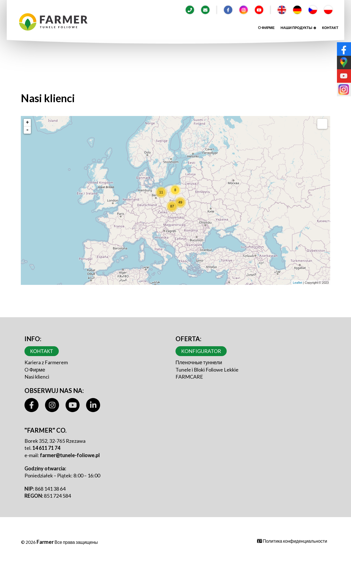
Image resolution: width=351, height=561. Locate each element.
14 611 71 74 (46, 448)
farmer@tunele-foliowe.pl (70, 455)
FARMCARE (189, 377)
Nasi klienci (36, 377)
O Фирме (266, 28)
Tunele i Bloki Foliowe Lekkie (207, 369)
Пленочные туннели (199, 362)
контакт (330, 28)
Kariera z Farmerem (46, 362)
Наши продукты (298, 28)
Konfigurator (201, 351)
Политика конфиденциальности (292, 541)
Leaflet (297, 282)
